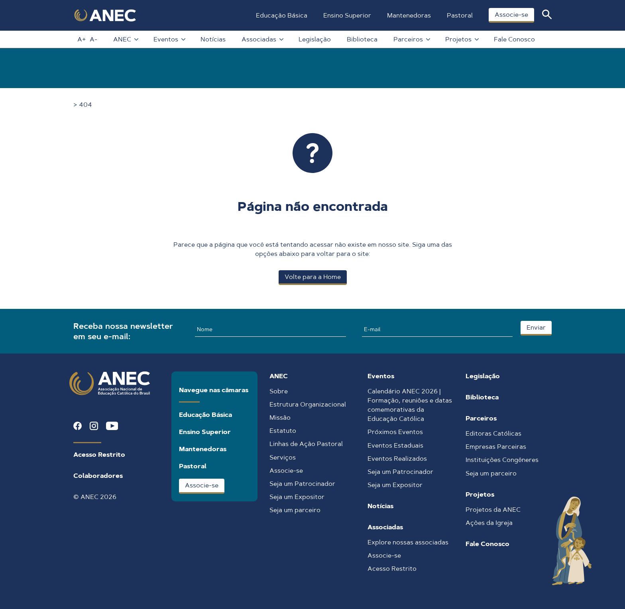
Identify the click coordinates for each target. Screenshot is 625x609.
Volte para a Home (313, 277)
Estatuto (282, 430)
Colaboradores (98, 475)
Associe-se (511, 14)
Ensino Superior (347, 15)
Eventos (169, 39)
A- (93, 39)
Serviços (282, 457)
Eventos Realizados (397, 458)
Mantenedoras (409, 15)
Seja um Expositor (296, 497)
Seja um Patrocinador (302, 483)
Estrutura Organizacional (307, 404)
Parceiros (411, 39)
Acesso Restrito (99, 454)
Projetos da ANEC (493, 509)
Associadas (262, 39)
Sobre (278, 391)
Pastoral (460, 15)
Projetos (461, 39)
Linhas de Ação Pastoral (306, 444)
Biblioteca (362, 39)
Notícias (213, 39)
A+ (81, 39)
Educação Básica (281, 15)
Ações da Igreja (489, 523)
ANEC (125, 39)
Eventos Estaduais (395, 445)
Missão (280, 417)
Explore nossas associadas (408, 542)
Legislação (315, 39)
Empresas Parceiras (496, 446)
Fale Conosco (514, 39)
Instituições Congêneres (502, 460)
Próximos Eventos (395, 432)
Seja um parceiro (294, 510)
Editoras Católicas (493, 433)
